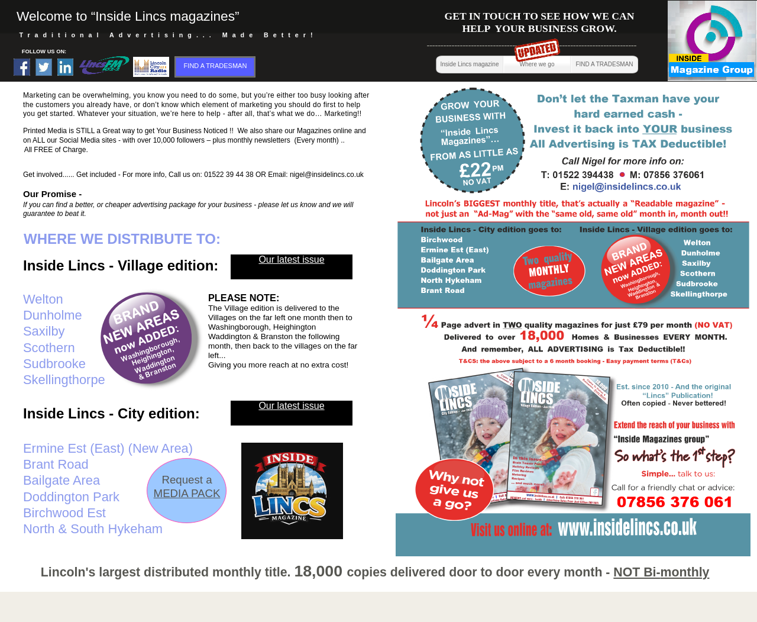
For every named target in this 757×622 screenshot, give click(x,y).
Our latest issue (291, 406)
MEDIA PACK (187, 493)
